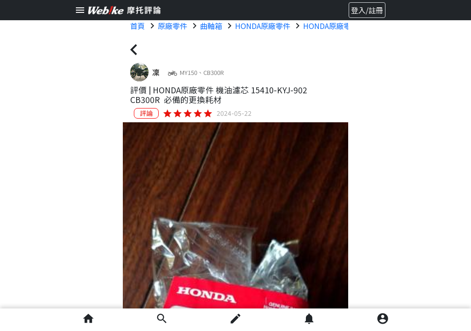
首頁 (137, 25)
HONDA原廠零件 (262, 25)
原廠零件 (172, 25)
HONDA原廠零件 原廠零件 (346, 25)
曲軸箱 (211, 25)
